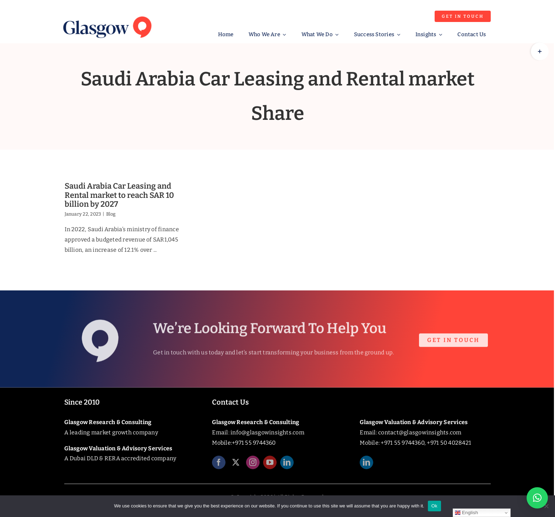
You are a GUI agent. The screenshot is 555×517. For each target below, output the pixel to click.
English (466, 513)
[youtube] (270, 465)
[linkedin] (287, 465)
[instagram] (253, 465)
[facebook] (218, 465)
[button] (537, 497)
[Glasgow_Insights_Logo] (106, 15)
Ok (434, 505)
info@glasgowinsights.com (267, 432)
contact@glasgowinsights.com (419, 432)
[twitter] (236, 465)
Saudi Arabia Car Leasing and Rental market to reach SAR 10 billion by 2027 (119, 195)
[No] (546, 506)
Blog (111, 214)
